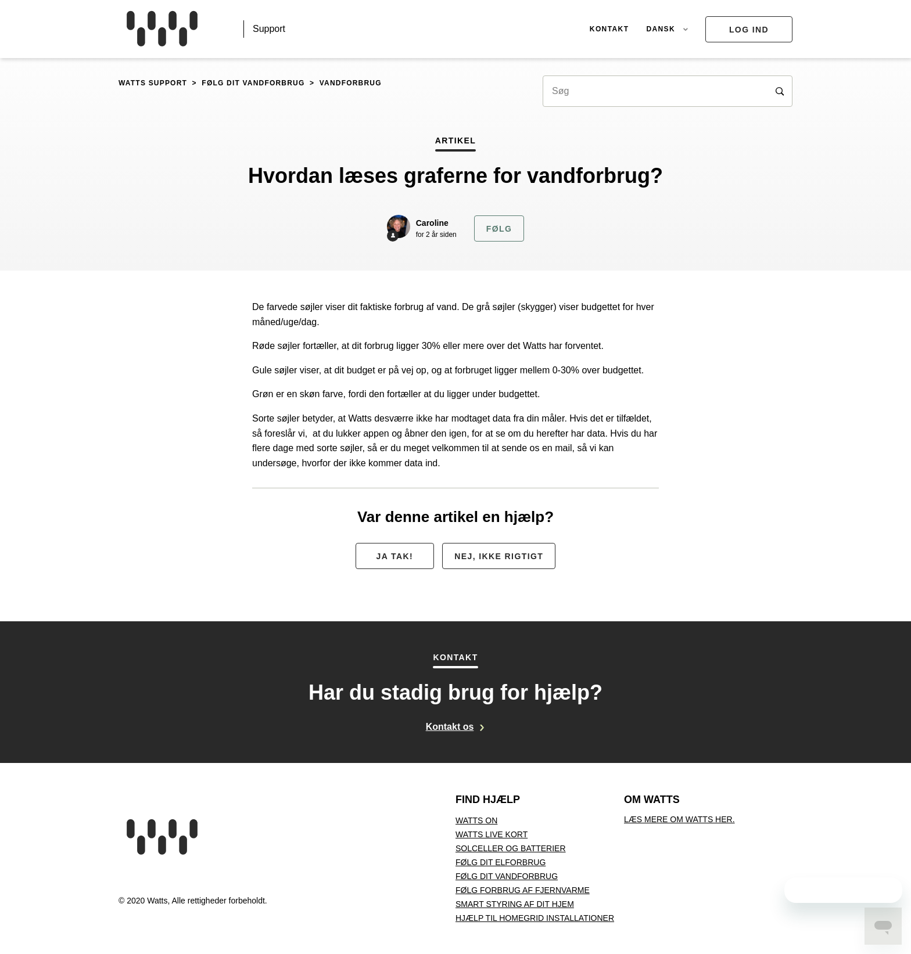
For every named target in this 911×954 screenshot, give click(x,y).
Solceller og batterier (511, 848)
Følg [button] (499, 228)
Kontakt (609, 29)
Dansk (661, 29)
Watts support (153, 83)
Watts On (476, 820)
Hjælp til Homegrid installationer (535, 918)
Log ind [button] (749, 29)
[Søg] (667, 91)
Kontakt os (450, 727)
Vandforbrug (351, 83)
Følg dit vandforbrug (253, 83)
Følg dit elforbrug (501, 862)
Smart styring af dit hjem (515, 904)
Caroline (432, 223)
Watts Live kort (492, 834)
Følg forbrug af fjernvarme (523, 890)
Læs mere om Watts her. (679, 819)
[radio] (395, 556)
